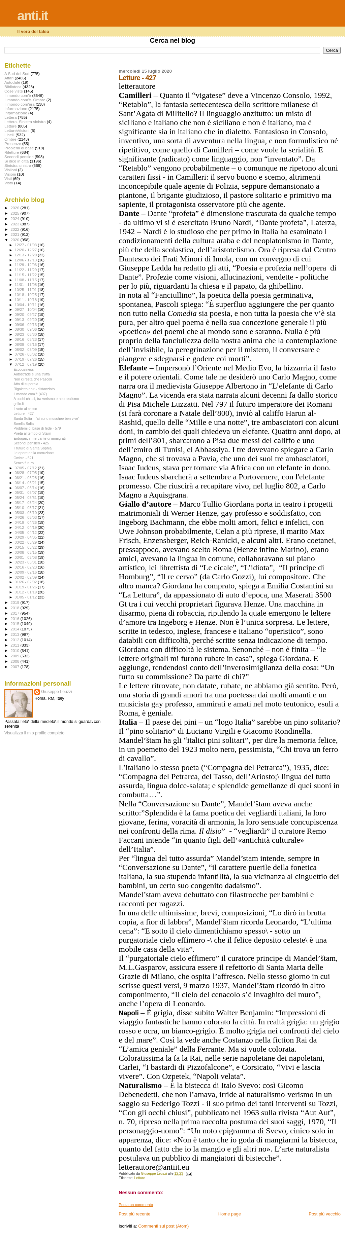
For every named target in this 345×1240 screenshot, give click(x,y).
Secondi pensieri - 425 (31, 443)
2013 (15, 634)
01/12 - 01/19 (26, 592)
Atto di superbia (25, 384)
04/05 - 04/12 (26, 533)
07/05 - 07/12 (26, 468)
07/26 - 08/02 (26, 354)
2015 (15, 623)
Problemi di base (19, 148)
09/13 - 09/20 (26, 320)
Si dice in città (16, 161)
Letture (139, 1178)
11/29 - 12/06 (26, 265)
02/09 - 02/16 (26, 572)
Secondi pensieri (19, 156)
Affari (8, 78)
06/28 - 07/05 (26, 473)
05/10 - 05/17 (26, 508)
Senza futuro (23, 463)
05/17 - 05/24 (26, 503)
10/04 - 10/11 (26, 305)
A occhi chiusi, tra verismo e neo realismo (46, 399)
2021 (15, 234)
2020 (15, 240)
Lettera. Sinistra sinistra (24, 121)
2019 (15, 602)
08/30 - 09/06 (26, 329)
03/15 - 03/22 (26, 547)
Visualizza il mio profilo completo (34, 733)
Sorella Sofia (23, 424)
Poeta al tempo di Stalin (32, 433)
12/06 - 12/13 (26, 260)
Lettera (10, 117)
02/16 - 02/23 (26, 567)
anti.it (32, 15)
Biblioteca (13, 86)
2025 (15, 213)
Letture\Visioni (16, 130)
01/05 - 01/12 (26, 597)
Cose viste (13, 91)
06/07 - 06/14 (26, 488)
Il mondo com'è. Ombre (24, 100)
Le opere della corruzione (33, 453)
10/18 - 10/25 (26, 295)
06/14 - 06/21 (26, 483)
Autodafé (12, 82)
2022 (15, 229)
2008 (15, 661)
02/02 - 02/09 (26, 577)
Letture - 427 (23, 413)
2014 (15, 629)
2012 (15, 639)
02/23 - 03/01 (26, 562)
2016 (15, 618)
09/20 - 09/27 (26, 315)
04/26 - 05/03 (26, 517)
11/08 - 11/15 (26, 280)
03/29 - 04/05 (26, 537)
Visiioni (10, 170)
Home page (229, 1213)
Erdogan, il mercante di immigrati (39, 438)
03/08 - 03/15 (26, 552)
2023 (15, 224)
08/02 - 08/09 (26, 350)
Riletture (11, 152)
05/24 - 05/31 (26, 498)
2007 (15, 666)
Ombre (10, 139)
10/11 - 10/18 (26, 300)
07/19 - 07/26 (26, 359)
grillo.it (18, 404)
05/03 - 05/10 (26, 513)
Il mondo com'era (19, 104)
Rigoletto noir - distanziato (34, 389)
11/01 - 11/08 (26, 285)
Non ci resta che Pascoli (32, 379)
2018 (15, 608)
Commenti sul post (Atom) (163, 1226)
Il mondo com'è (17, 95)
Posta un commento (136, 1205)
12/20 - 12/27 (26, 250)
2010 (15, 650)
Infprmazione (15, 113)
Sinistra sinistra (17, 165)
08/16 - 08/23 (26, 339)
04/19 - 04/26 (26, 522)
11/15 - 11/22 (26, 275)
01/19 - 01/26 (26, 587)
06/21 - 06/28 (26, 478)
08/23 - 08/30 (26, 334)
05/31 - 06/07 (26, 492)
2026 (15, 208)
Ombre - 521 (23, 458)
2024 (15, 218)
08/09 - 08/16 (26, 344)
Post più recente (134, 1213)
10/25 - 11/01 (26, 290)
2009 (15, 656)
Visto (8, 183)
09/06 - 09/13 (26, 325)
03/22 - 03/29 (26, 542)
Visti (8, 178)
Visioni (10, 174)
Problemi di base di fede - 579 (37, 428)
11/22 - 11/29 (26, 270)
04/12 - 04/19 (26, 527)
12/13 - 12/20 (26, 255)
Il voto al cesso (25, 409)
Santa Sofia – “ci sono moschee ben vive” (46, 418)
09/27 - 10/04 (26, 309)
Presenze (12, 143)
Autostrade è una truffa (31, 374)
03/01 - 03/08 (26, 557)
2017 (15, 613)
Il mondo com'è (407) (30, 394)
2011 (15, 645)
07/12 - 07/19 (26, 364)
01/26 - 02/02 (26, 582)
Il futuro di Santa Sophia (32, 448)
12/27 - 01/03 (26, 245)
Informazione (15, 108)
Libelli (9, 135)
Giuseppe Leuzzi (56, 691)
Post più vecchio (325, 1213)
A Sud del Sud (16, 73)
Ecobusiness (23, 369)
